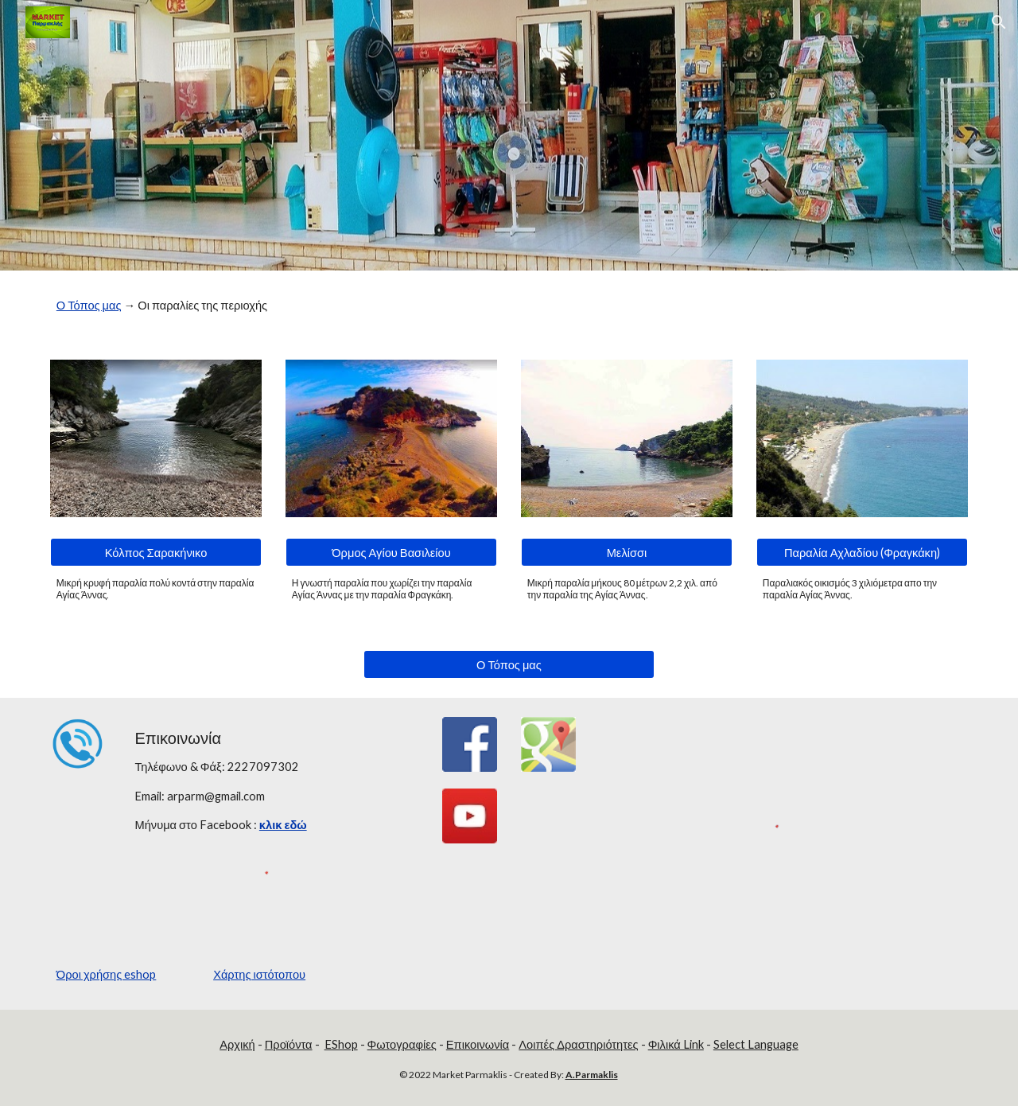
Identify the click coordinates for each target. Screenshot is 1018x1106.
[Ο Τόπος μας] (508, 664)
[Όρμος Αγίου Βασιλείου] (391, 552)
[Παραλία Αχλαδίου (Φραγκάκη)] (862, 552)
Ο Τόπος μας (89, 305)
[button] (999, 22)
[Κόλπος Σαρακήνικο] (156, 552)
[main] (509, 305)
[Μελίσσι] (627, 552)
